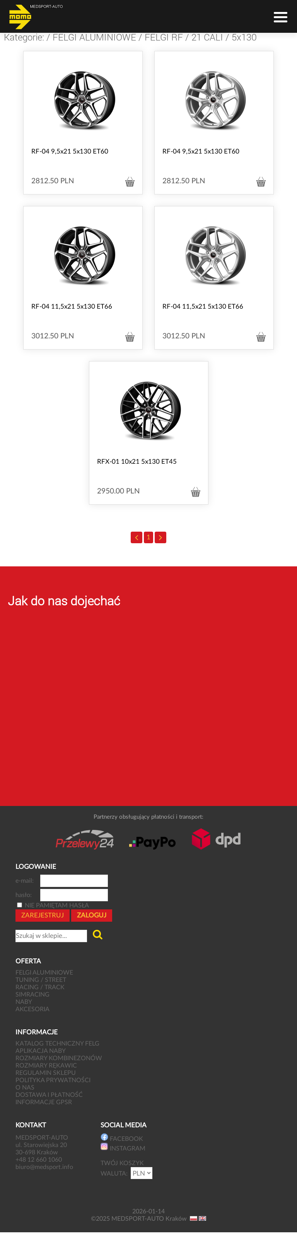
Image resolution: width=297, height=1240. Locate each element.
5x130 (244, 37)
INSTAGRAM (123, 1147)
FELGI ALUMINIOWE (94, 37)
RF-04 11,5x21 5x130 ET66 (71, 306)
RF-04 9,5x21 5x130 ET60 (69, 151)
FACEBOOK (122, 1137)
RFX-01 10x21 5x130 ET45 (137, 461)
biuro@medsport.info (45, 1167)
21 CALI (207, 37)
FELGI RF (164, 37)
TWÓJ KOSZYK (122, 1163)
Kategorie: (24, 37)
